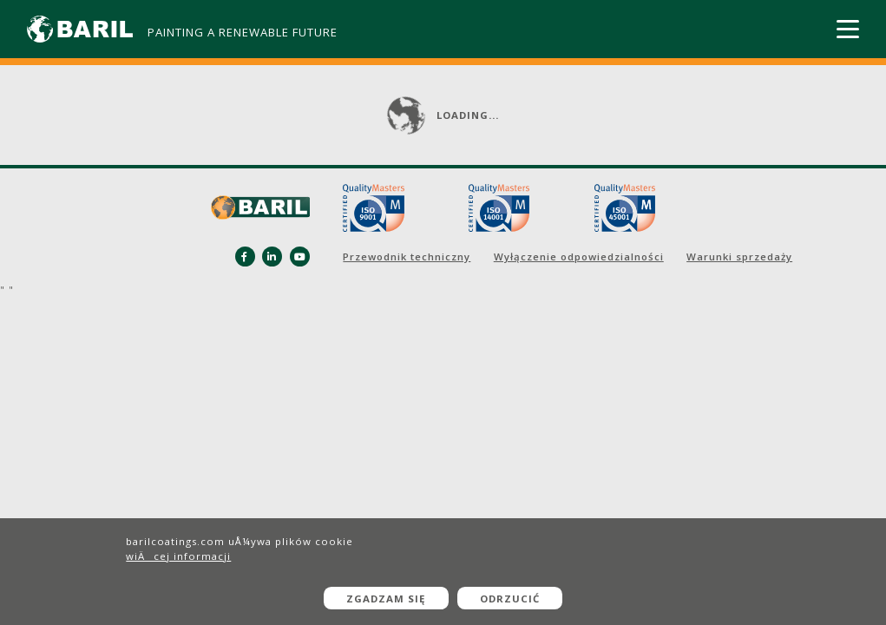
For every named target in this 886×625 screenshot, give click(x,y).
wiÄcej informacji (178, 555)
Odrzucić (510, 598)
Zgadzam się (385, 598)
